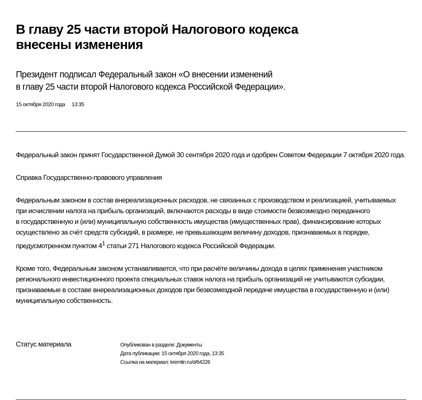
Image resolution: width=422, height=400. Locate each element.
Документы (189, 345)
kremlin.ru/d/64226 (190, 362)
